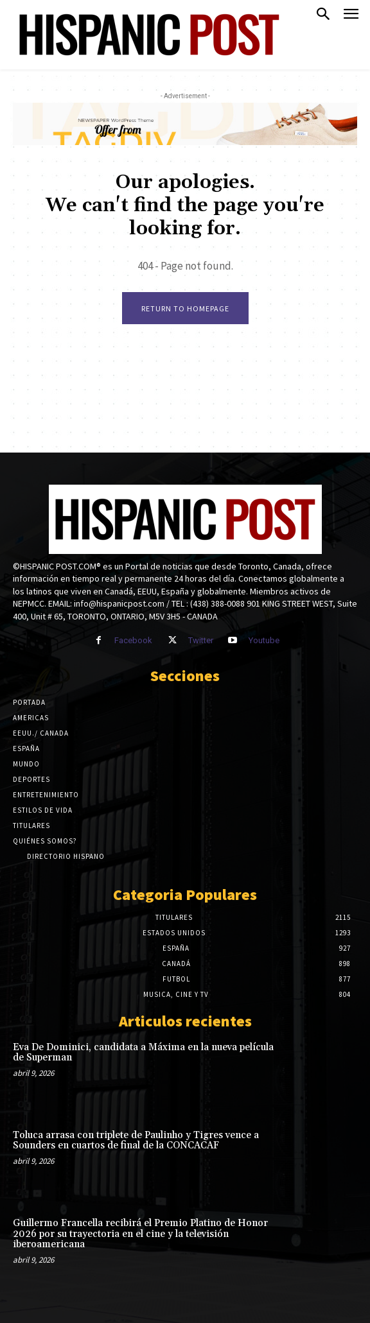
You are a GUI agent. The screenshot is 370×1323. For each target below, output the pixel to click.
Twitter (200, 640)
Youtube (264, 640)
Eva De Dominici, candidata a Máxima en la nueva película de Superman (143, 1052)
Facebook (133, 640)
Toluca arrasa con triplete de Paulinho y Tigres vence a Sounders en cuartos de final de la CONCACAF (136, 1140)
